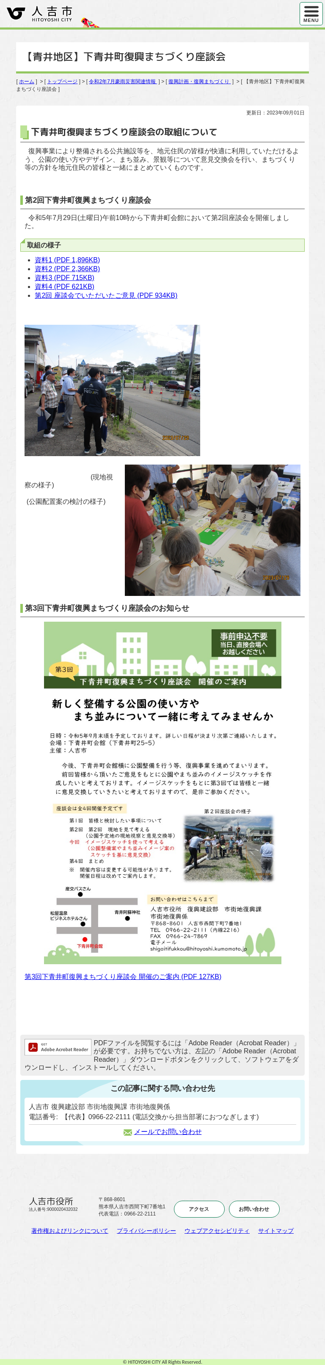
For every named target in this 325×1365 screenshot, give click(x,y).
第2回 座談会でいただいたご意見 (106, 295)
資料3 (64, 277)
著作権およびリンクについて (69, 1230)
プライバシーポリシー (146, 1230)
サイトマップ (276, 1230)
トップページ (62, 81)
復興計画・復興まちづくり (199, 81)
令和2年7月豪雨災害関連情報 (123, 81)
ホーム (26, 81)
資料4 (64, 286)
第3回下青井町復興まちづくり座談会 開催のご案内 (123, 976)
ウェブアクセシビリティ (217, 1230)
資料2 (67, 268)
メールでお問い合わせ (163, 1131)
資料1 (67, 260)
